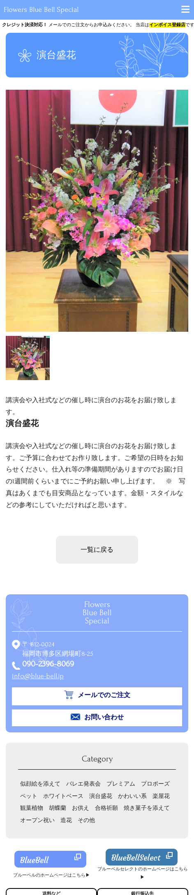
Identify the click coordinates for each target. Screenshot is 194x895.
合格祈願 (106, 808)
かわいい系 (132, 796)
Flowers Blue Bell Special (41, 10)
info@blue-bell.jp (38, 676)
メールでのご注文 (104, 695)
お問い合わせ (104, 717)
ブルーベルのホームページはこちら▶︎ (51, 875)
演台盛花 (100, 796)
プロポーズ (155, 784)
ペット (28, 796)
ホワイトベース (63, 796)
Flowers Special (97, 612)
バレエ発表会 (83, 784)
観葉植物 (31, 808)
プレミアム (120, 784)
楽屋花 (161, 796)
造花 (66, 820)
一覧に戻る (97, 549)
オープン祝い (37, 820)
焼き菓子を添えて (147, 808)
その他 (86, 820)
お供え (80, 808)
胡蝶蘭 (57, 808)
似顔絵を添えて (40, 784)
